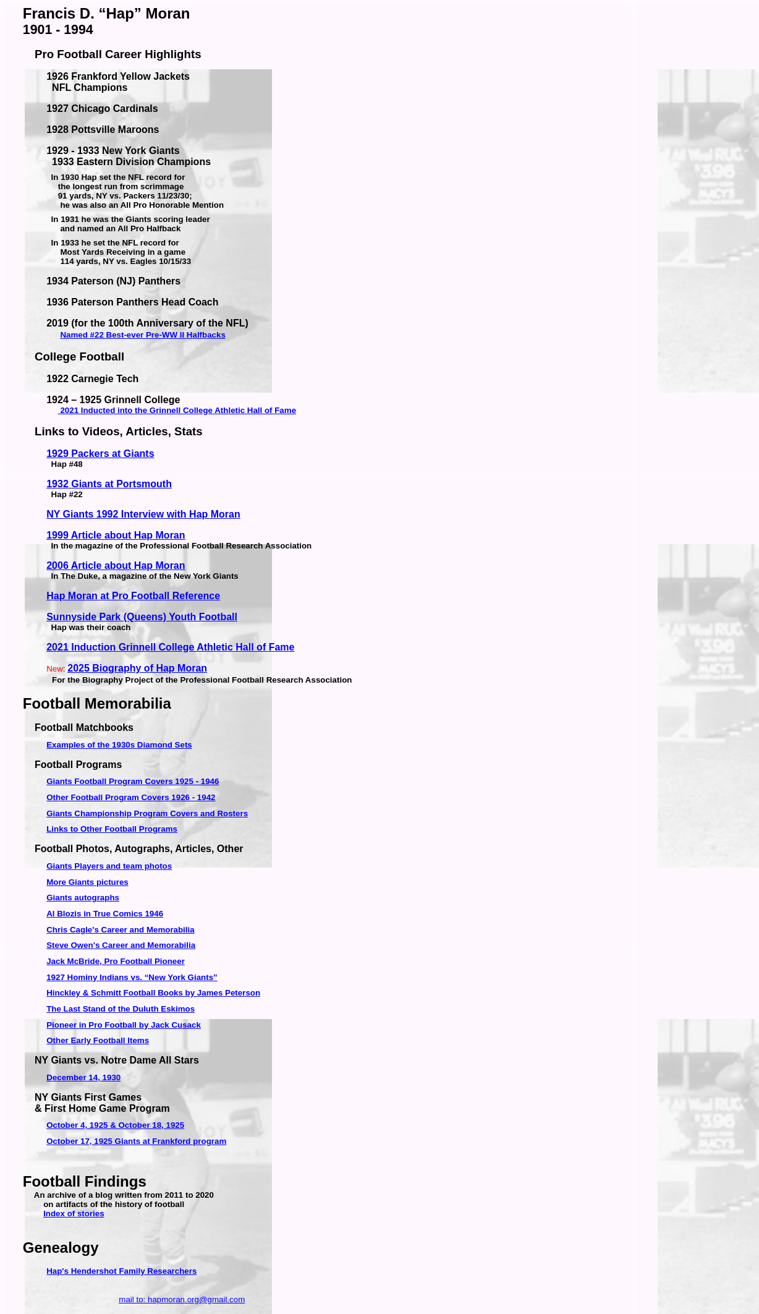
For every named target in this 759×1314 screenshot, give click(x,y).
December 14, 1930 (83, 1077)
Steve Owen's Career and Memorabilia (120, 945)
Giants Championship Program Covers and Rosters (147, 813)
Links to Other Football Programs (111, 829)
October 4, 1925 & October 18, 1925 (115, 1125)
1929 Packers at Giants (100, 453)
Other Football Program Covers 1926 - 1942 (130, 797)
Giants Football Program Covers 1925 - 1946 (132, 781)
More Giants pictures (87, 882)
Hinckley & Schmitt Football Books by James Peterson (153, 992)
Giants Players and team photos (109, 866)
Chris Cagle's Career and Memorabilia (120, 929)
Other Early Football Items (97, 1040)
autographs (82, 897)
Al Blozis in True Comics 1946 (104, 913)
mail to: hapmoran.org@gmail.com (182, 1299)
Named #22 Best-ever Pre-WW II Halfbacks (142, 334)
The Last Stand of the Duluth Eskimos (120, 1008)
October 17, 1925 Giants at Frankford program (136, 1141)
